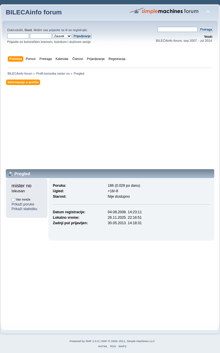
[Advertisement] (110, 128)
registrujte (80, 30)
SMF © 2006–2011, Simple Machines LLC (128, 341)
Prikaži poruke (23, 204)
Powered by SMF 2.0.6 (84, 341)
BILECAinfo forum (34, 12)
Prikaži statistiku (24, 209)
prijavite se (57, 30)
